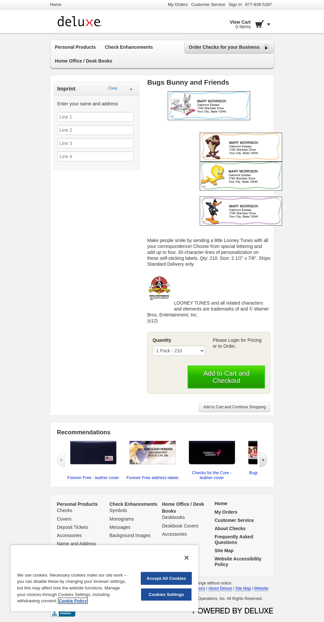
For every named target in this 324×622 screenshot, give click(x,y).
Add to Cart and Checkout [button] (226, 377)
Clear (113, 88)
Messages (120, 527)
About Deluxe (220, 588)
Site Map (243, 588)
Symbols (118, 510)
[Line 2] (95, 130)
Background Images (130, 535)
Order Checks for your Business (229, 47)
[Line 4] (95, 156)
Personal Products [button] (75, 47)
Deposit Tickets (72, 527)
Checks (65, 510)
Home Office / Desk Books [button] (83, 61)
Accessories (69, 535)
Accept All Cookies (166, 578)
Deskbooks (173, 517)
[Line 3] (95, 143)
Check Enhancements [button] (129, 47)
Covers (64, 519)
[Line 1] (95, 117)
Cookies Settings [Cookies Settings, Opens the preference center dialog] (166, 594)
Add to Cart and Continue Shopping (234, 407)
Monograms (121, 519)
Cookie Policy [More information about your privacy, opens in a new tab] (73, 600)
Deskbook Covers (180, 525)
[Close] (186, 558)
